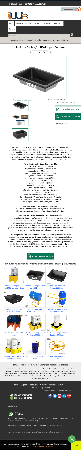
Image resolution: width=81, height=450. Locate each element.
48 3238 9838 (15, 4)
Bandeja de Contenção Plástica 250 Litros (13, 310)
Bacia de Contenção (26, 40)
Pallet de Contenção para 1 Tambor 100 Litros (57, 334)
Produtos (29, 23)
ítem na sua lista (68, 9)
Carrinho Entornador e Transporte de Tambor (35, 310)
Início (11, 23)
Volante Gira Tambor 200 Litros (57, 357)
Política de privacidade (65, 390)
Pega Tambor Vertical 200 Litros (35, 357)
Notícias (38, 23)
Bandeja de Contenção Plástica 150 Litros (56, 287)
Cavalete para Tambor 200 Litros (14, 334)
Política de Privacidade (45, 446)
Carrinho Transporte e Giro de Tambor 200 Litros (57, 310)
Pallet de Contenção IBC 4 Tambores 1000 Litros (35, 334)
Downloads (57, 23)
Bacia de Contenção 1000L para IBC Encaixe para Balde (13, 287)
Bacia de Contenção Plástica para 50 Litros (35, 287)
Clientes (47, 23)
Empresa (19, 23)
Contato (12, 29)
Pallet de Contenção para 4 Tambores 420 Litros (14, 357)
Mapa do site (45, 387)
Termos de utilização (49, 390)
